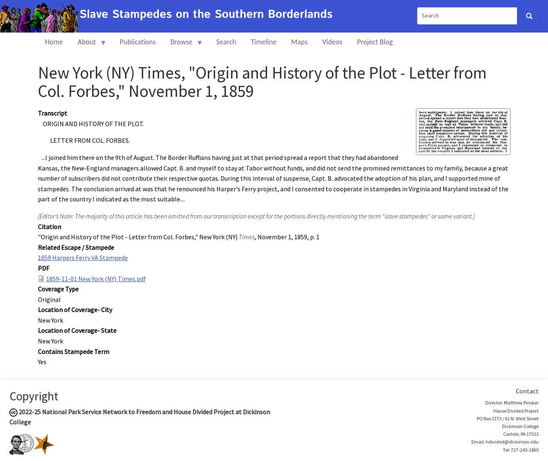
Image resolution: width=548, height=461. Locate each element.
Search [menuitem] (226, 41)
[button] (463, 131)
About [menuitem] (88, 45)
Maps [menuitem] (299, 41)
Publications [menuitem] (138, 41)
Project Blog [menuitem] (375, 41)
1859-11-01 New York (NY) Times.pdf (96, 279)
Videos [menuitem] (332, 41)
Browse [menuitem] (183, 45)
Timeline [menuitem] (264, 41)
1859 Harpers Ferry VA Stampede (83, 257)
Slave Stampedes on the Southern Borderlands (205, 15)
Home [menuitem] (54, 41)
